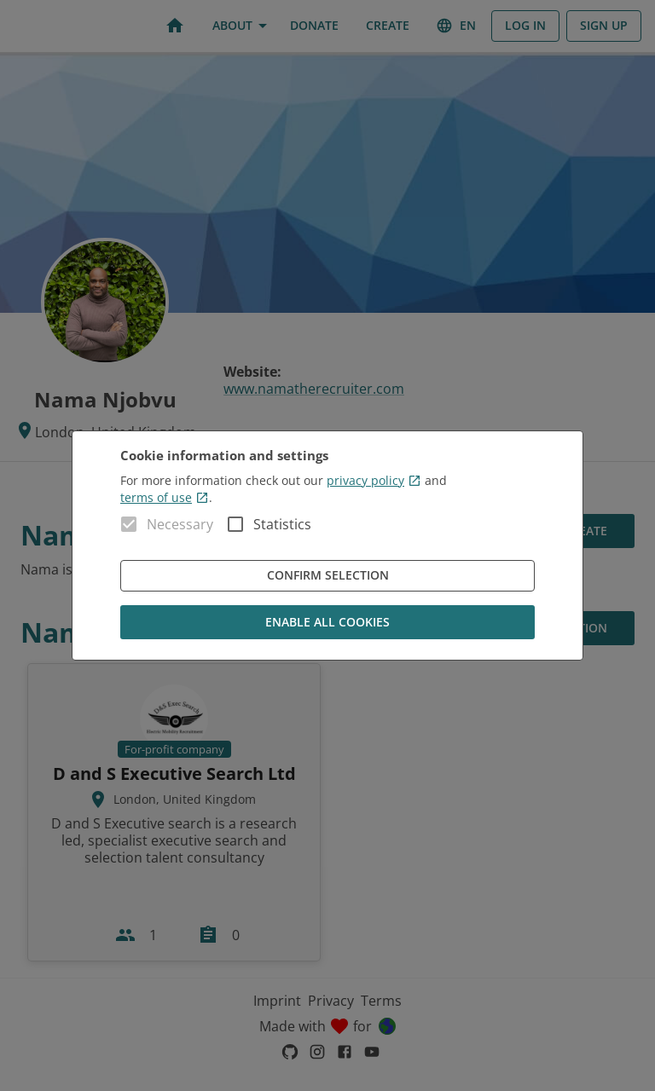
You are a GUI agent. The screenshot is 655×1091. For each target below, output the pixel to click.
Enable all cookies (327, 622)
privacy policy (374, 480)
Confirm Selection (327, 576)
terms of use (164, 497)
